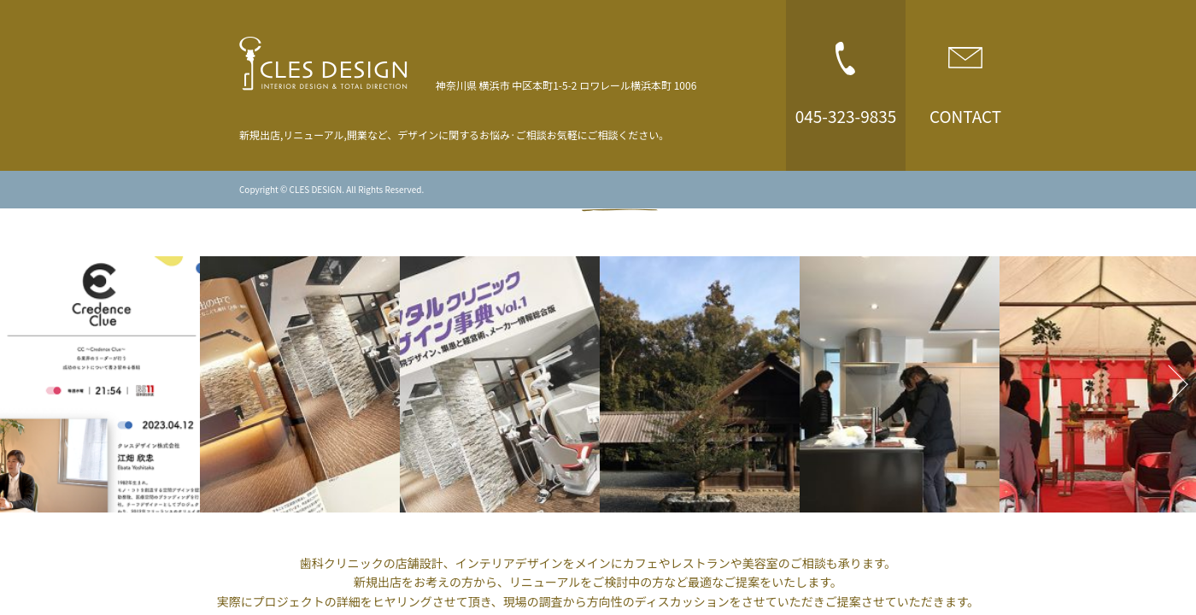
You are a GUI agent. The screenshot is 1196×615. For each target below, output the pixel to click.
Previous (27, 384)
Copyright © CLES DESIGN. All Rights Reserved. (331, 189)
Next (1168, 384)
